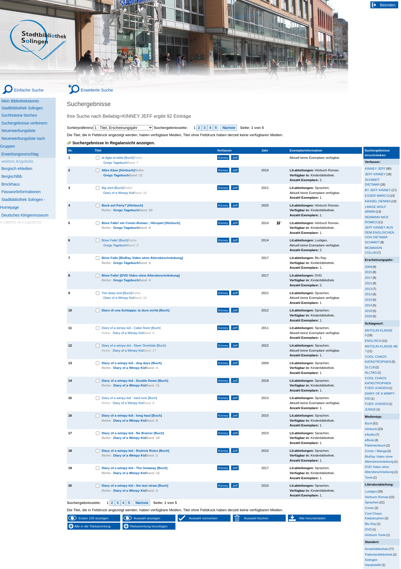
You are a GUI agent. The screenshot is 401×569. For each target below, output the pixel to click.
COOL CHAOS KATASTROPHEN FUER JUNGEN (378, 383)
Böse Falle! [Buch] (115, 240)
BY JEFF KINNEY (378, 190)
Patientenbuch (375, 445)
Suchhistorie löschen (19, 115)
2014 (368, 305)
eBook (369, 440)
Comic (369, 508)
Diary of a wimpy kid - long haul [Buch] (132, 415)
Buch (368, 423)
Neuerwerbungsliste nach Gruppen (22, 142)
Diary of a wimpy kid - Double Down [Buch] (135, 380)
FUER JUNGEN (376, 403)
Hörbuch (371, 429)
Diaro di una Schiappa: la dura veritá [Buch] (136, 310)
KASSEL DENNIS (378, 201)
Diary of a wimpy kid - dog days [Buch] (132, 363)
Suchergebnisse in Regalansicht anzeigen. (113, 143)
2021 (368, 283)
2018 (368, 311)
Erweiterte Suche (97, 90)
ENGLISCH (373, 340)
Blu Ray (370, 523)
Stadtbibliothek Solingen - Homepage (22, 203)
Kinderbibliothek (376, 549)
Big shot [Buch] (113, 187)
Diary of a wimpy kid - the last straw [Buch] (135, 485)
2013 (368, 288)
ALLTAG (371, 372)
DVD (368, 529)
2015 (368, 272)
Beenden (388, 5)
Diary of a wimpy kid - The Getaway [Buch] (134, 468)
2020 (368, 316)
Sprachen (372, 502)
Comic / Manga (376, 451)
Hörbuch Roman (376, 497)
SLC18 (370, 367)
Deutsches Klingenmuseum (24, 215)
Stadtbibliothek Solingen (22, 108)
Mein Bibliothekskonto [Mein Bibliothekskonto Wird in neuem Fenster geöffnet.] (20, 101)
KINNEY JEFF (375, 168)
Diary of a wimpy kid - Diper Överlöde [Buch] (134, 345)
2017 (368, 277)
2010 (368, 299)
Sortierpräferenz (80, 128)
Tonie (369, 477)
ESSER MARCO (377, 195)
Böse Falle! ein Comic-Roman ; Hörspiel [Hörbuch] (141, 223)
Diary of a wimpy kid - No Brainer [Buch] (133, 433)
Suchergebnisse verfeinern (24, 123)
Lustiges (371, 491)
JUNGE (370, 409)
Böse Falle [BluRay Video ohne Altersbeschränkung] (142, 258)
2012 (368, 294)
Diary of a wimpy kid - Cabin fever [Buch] (131, 328)
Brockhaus (10, 184)
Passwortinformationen (21, 191)
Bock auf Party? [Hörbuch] (122, 205)
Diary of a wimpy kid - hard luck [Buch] (129, 398)
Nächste (229, 128)
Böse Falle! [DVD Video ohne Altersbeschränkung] (141, 275)
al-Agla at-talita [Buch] (118, 157)
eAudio (370, 434)
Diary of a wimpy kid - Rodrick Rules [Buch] (135, 450)
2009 (368, 266)
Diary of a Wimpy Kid (118, 193)
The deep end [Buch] (117, 293)
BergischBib (11, 176)
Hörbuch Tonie (375, 535)
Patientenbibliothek (378, 554)
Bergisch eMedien (16, 168)
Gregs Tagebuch (115, 162)
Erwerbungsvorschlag (19, 154)
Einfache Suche (29, 90)
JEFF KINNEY (375, 174)
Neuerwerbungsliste (18, 130)
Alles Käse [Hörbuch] (118, 170)
